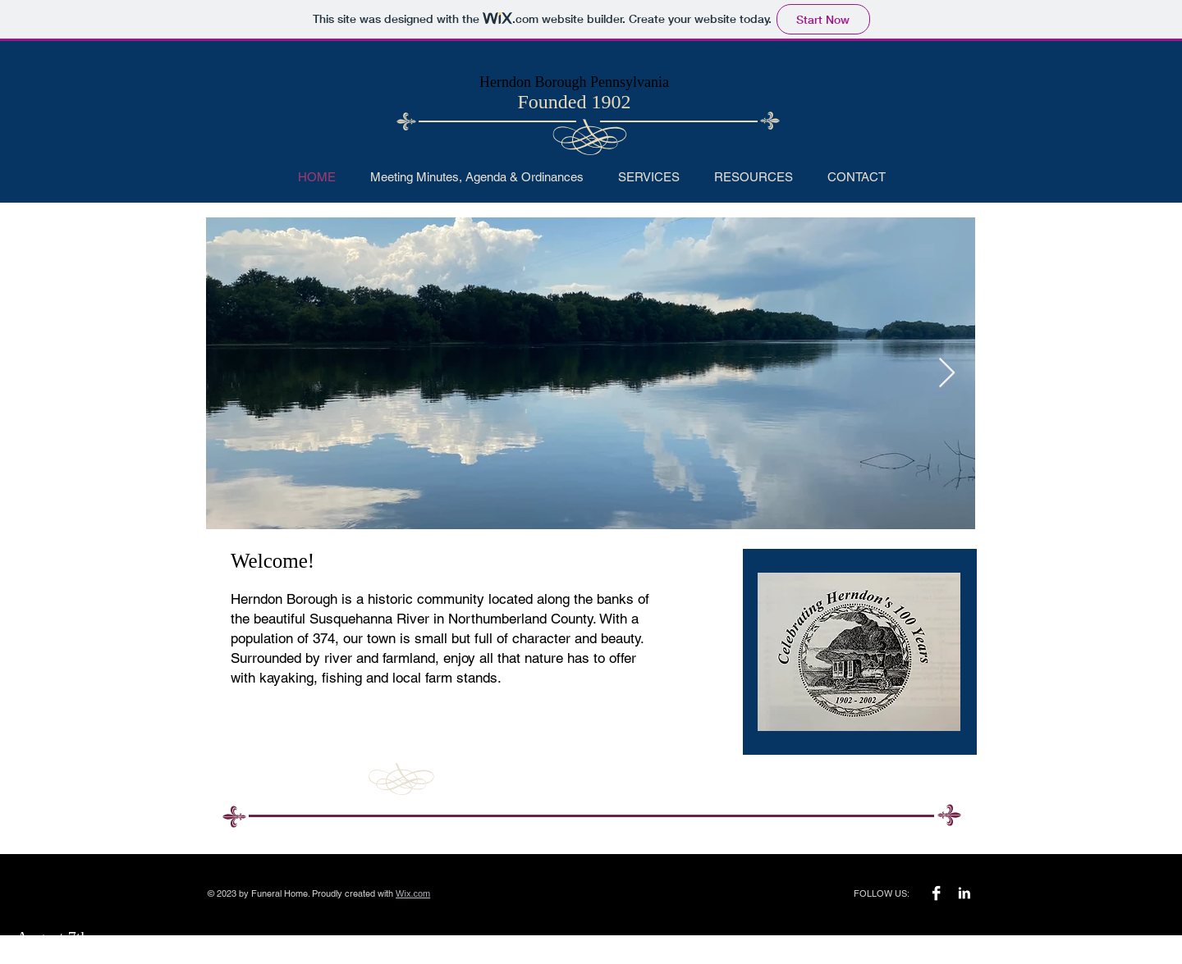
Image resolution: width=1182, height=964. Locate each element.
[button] (649, 177)
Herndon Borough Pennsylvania (574, 82)
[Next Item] (946, 374)
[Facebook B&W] (936, 893)
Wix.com (413, 893)
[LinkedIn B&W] (964, 893)
